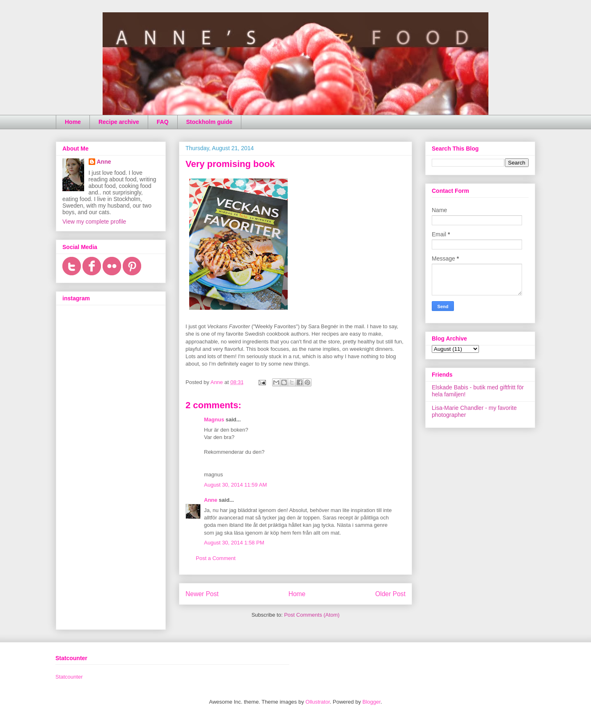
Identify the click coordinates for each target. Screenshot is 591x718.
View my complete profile (94, 221)
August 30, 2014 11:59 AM (235, 485)
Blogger (371, 702)
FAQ (163, 122)
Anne (211, 500)
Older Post (390, 593)
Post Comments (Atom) (311, 615)
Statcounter (69, 677)
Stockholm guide (209, 122)
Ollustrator (317, 702)
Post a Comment (216, 558)
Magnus (214, 419)
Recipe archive (118, 122)
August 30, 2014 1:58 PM (234, 543)
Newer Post (202, 593)
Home (73, 122)
